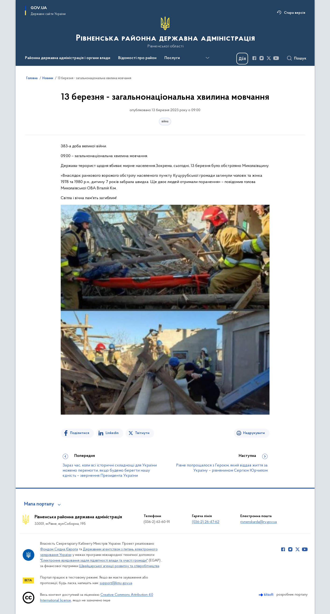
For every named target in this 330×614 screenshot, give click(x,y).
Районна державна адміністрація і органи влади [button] (67, 58)
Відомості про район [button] (137, 58)
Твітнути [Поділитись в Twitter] (142, 433)
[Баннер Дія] (242, 58)
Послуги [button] (172, 58)
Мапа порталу (39, 504)
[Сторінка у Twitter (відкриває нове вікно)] (269, 58)
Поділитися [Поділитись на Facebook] (79, 433)
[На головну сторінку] (165, 32)
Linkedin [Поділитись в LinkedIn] (112, 433)
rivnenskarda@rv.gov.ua (258, 522)
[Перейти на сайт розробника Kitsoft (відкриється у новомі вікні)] (266, 594)
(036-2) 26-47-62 (205, 522)
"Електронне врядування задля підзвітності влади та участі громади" (94, 560)
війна (165, 121)
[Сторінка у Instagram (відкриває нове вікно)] (261, 58)
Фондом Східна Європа (59, 549)
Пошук (300, 58)
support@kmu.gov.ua (116, 583)
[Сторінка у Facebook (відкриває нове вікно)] (254, 58)
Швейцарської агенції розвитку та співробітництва (119, 566)
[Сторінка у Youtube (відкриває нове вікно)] (276, 58)
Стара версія (294, 13)
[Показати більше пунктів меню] (207, 57)
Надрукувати (254, 433)
